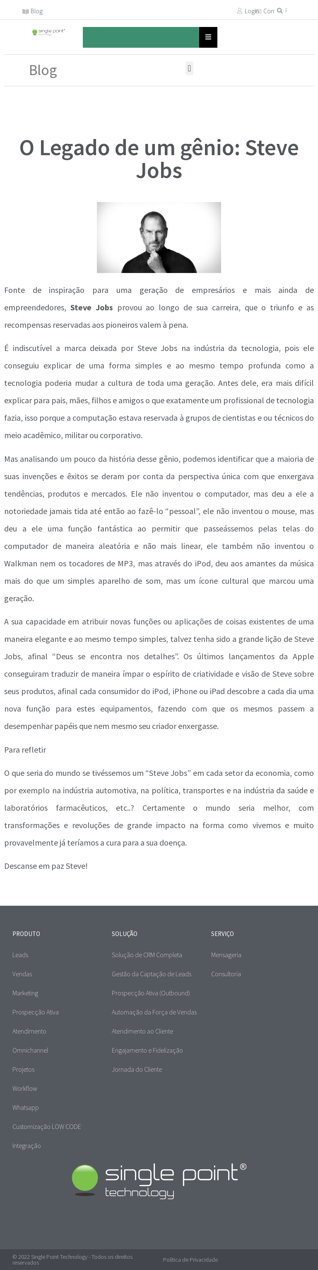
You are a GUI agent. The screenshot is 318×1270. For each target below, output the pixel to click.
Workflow (24, 1088)
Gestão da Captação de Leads (151, 974)
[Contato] (258, 11)
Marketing (25, 993)
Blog (37, 11)
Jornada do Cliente (137, 1069)
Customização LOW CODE (46, 1126)
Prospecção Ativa (35, 1012)
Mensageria (226, 955)
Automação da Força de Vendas (154, 1012)
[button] (189, 68)
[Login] (240, 11)
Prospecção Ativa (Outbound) (151, 993)
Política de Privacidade (190, 1259)
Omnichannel (30, 1050)
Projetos (23, 1069)
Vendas (22, 974)
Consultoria (226, 974)
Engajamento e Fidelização (147, 1050)
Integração (26, 1145)
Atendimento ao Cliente (142, 1031)
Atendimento (29, 1031)
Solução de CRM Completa (147, 955)
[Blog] (26, 12)
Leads (20, 955)
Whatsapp (25, 1107)
